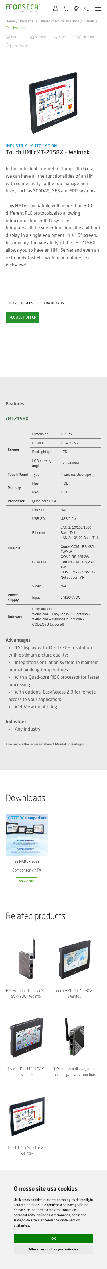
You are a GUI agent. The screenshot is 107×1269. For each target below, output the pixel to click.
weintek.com (20, 46)
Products (26, 21)
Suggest (40, 36)
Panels (89, 21)
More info (88, 36)
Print (14, 36)
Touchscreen (15, 28)
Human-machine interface (59, 21)
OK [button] (53, 1238)
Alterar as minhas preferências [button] (53, 1249)
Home (10, 21)
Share (62, 36)
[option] (53, 102)
